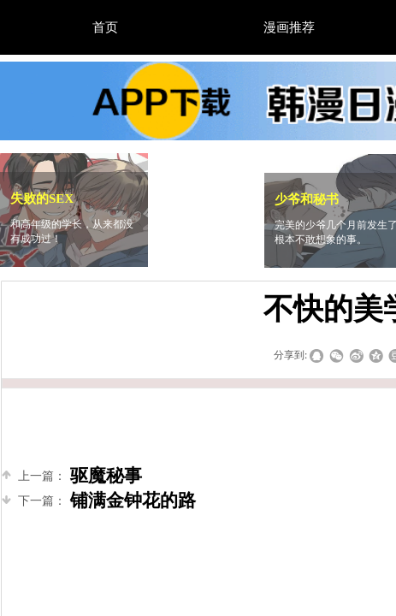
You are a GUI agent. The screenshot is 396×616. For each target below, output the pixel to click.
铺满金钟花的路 (99, 501)
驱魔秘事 (72, 476)
